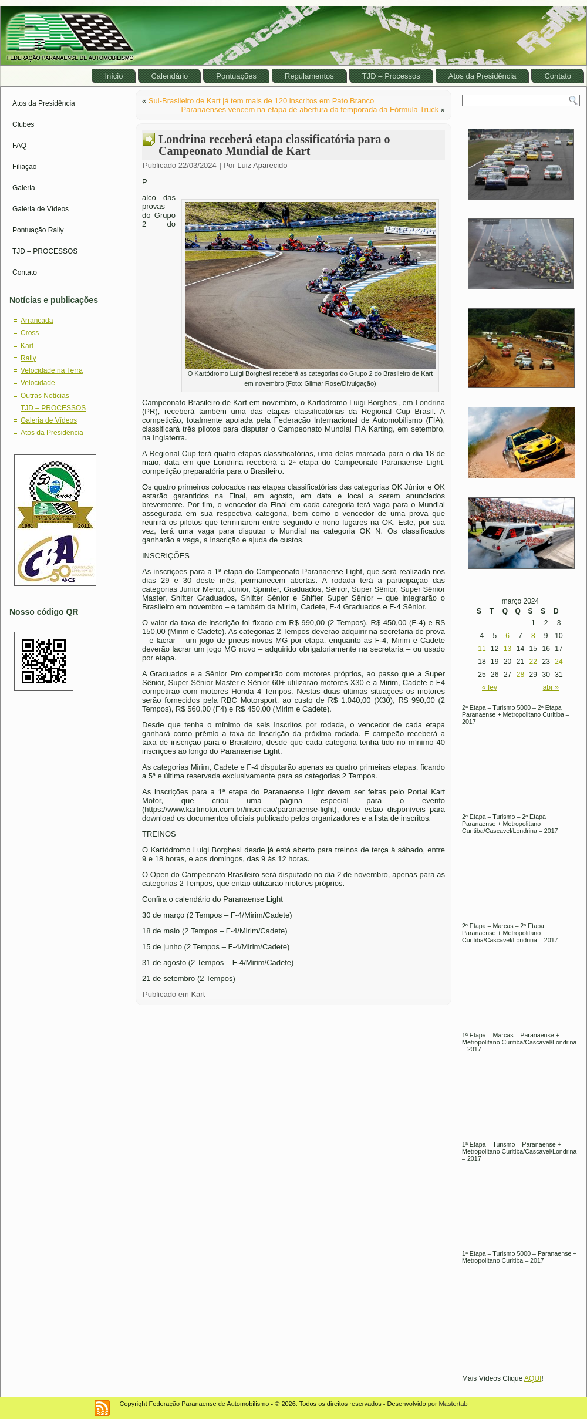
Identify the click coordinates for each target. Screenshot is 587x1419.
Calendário (169, 76)
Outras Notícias (45, 396)
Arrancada (37, 320)
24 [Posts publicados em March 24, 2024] (558, 662)
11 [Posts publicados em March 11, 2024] (481, 649)
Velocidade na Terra (52, 370)
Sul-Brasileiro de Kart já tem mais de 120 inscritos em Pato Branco (261, 100)
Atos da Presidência (482, 76)
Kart (27, 346)
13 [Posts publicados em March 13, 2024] (507, 649)
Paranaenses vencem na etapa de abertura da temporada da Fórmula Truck (310, 109)
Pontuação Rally (37, 230)
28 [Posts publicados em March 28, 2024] (520, 674)
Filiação (24, 167)
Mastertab (453, 1403)
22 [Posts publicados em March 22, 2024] (533, 662)
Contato (557, 76)
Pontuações (236, 76)
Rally (28, 358)
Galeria (23, 188)
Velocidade (38, 383)
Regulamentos (309, 76)
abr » (551, 687)
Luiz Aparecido (262, 165)
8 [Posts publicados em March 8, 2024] (533, 636)
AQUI (532, 1378)
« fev (489, 687)
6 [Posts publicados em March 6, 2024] (507, 636)
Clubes (23, 124)
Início (113, 76)
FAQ (19, 145)
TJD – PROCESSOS (44, 251)
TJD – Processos (391, 76)
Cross (30, 333)
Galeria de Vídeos (40, 209)
